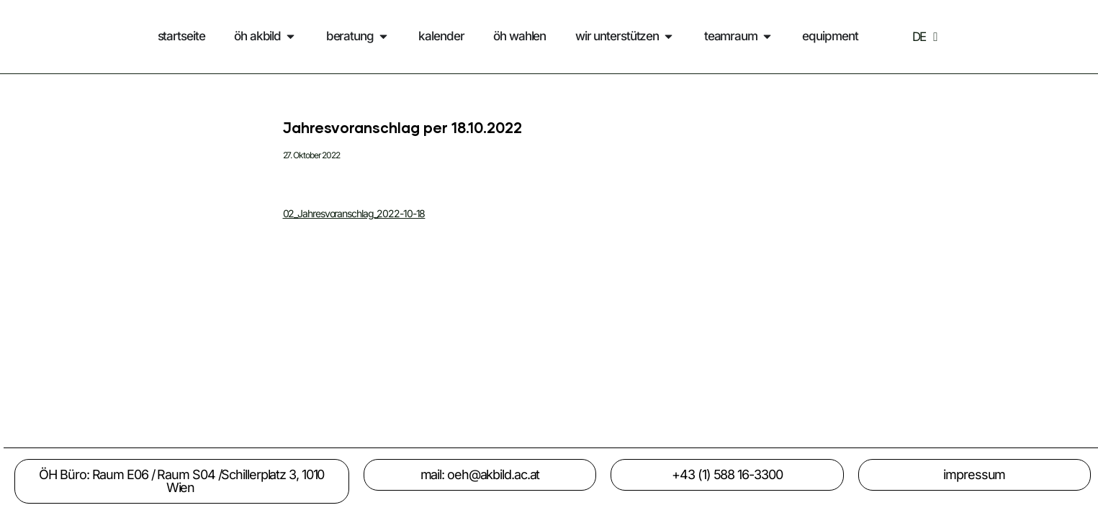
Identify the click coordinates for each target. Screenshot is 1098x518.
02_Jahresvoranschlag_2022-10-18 (354, 213)
